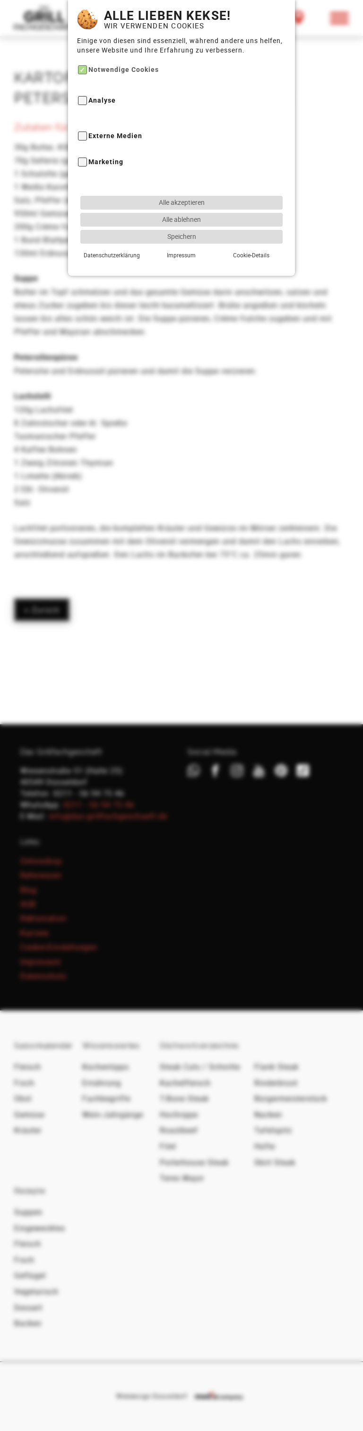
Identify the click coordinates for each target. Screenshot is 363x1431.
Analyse (102, 68)
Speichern (181, 203)
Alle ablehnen (181, 186)
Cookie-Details (251, 222)
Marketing (105, 129)
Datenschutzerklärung (112, 222)
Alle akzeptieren (182, 169)
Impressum (181, 222)
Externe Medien (115, 103)
